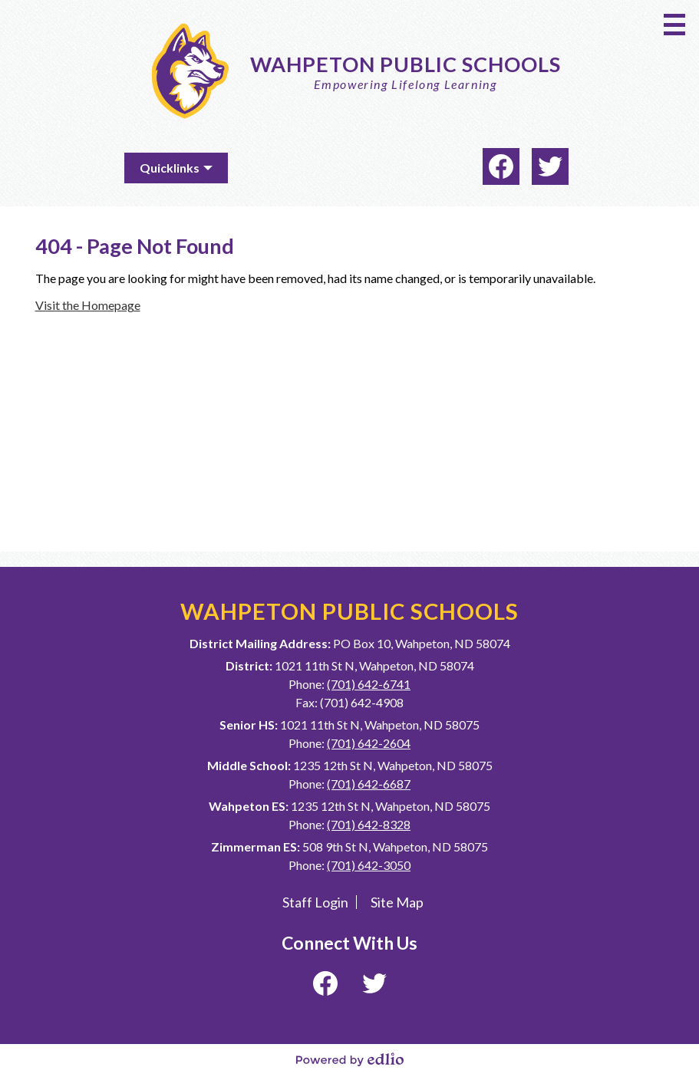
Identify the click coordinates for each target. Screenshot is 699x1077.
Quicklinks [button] (169, 167)
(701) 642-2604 (368, 743)
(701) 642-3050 (368, 865)
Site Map (397, 902)
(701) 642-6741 (368, 684)
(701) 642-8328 (368, 824)
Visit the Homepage (87, 305)
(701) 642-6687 (368, 783)
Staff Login (315, 902)
